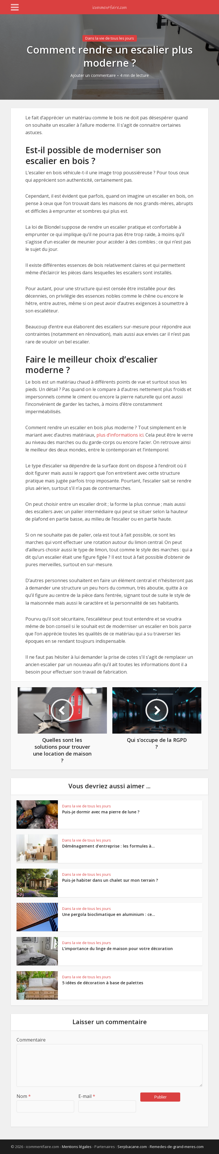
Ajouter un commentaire (93, 75)
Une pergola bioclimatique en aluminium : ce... (108, 914)
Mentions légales (77, 1146)
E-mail (86, 1096)
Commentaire (31, 1040)
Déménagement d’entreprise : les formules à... (108, 846)
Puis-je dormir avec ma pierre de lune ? (100, 812)
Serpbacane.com (132, 1146)
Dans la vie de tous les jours (109, 38)
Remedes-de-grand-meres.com (177, 1146)
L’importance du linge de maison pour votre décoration (117, 948)
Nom (24, 1096)
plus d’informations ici (119, 435)
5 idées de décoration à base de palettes (102, 982)
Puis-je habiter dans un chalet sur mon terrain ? (110, 880)
